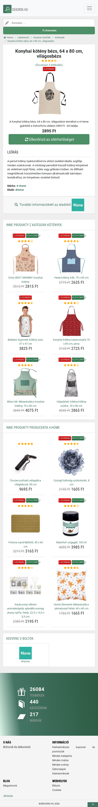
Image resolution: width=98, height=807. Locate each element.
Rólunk (56, 785)
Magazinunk (10, 785)
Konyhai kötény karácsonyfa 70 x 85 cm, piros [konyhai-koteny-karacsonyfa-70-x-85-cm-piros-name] (71, 341)
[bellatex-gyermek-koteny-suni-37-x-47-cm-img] (25, 321)
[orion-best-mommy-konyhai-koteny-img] (25, 259)
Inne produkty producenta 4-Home (33, 428)
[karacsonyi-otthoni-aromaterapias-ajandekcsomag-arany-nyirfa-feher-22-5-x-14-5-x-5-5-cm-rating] (25, 568)
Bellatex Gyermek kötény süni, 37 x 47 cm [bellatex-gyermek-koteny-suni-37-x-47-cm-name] (25, 341)
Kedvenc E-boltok (19, 639)
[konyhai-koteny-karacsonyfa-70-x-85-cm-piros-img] (71, 321)
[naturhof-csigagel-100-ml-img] (71, 523)
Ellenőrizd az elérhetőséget (49, 139)
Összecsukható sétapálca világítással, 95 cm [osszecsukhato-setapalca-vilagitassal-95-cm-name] (25, 482)
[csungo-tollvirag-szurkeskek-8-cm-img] (71, 461)
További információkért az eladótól (49, 205)
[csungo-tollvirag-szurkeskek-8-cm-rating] (71, 444)
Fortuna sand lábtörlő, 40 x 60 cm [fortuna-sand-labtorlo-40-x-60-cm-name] (25, 544)
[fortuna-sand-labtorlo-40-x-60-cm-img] (25, 523)
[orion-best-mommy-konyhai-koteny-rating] (25, 241)
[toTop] (93, 804)
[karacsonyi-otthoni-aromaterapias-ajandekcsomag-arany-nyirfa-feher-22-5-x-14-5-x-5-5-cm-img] (25, 585)
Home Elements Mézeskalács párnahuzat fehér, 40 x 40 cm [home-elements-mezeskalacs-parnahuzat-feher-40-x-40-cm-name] (71, 606)
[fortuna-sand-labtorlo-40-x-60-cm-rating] (25, 506)
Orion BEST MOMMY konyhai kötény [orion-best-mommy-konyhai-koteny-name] (25, 279)
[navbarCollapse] (89, 8)
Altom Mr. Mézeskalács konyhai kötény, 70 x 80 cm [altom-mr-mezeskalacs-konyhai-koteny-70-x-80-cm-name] (25, 403)
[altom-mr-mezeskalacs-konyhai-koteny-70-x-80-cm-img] (25, 383)
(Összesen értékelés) (49, 65)
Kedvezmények (60, 773)
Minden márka (60, 760)
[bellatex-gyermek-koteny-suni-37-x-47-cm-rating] (25, 303)
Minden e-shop (60, 764)
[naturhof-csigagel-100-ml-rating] (71, 506)
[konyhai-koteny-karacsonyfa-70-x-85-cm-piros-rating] (71, 303)
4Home (19, 189)
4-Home (21, 185)
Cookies (56, 790)
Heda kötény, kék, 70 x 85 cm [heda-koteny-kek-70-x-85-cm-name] (71, 277)
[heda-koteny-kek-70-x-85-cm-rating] (71, 241)
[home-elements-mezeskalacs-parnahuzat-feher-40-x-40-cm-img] (71, 585)
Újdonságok (59, 769)
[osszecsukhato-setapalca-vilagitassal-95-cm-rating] (25, 444)
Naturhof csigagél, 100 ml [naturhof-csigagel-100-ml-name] (71, 542)
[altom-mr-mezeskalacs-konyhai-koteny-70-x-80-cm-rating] (25, 365)
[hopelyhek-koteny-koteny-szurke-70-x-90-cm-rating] (71, 365)
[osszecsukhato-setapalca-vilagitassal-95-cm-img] (25, 461)
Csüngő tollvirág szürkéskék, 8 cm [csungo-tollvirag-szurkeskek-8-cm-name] (71, 482)
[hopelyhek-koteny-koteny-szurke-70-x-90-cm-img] (71, 383)
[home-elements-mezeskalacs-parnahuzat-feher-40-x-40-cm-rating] (71, 568)
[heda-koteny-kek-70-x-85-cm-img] (71, 259)
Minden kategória (62, 756)
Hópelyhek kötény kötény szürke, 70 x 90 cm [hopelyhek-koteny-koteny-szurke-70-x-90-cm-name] (71, 403)
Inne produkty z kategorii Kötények (34, 225)
